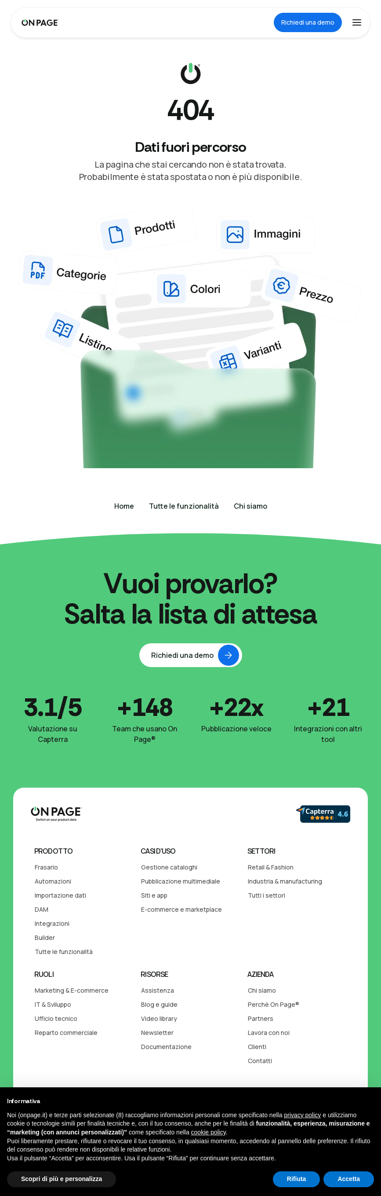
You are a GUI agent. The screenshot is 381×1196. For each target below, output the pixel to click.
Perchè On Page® (273, 1004)
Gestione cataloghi (169, 867)
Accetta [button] (348, 1178)
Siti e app (154, 895)
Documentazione (166, 1046)
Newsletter (157, 1032)
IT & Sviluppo (53, 1004)
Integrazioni (52, 923)
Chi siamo (262, 990)
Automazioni (53, 881)
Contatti (260, 1061)
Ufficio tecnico (56, 1018)
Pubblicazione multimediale (180, 881)
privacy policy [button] (302, 1115)
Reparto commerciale (66, 1032)
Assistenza (157, 990)
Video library (159, 1018)
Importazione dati (60, 895)
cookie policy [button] (208, 1132)
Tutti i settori (266, 895)
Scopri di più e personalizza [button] (61, 1178)
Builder (45, 937)
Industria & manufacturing (285, 881)
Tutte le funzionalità (64, 951)
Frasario (46, 867)
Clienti (257, 1046)
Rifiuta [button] (296, 1178)
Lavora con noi (269, 1032)
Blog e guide (159, 1004)
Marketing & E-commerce (72, 990)
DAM (41, 909)
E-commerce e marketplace (181, 909)
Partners (260, 1018)
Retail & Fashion (271, 867)
